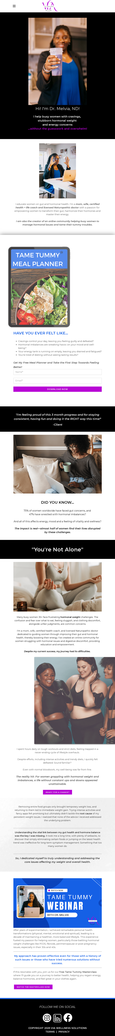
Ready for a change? (57, 792)
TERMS (50, 1031)
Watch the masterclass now (33, 987)
